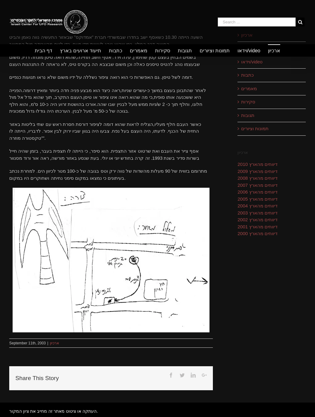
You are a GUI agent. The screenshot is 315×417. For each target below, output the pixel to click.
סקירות (248, 101)
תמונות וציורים (255, 128)
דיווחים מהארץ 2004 (257, 205)
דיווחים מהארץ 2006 (257, 191)
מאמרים (249, 88)
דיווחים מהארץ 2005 (257, 199)
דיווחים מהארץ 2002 (257, 219)
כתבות (247, 75)
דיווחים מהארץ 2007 (257, 185)
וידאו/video (251, 61)
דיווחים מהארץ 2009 (257, 171)
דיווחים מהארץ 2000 (257, 233)
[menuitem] (47, 50)
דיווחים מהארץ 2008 (257, 178)
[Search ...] (257, 22)
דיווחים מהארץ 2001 (257, 226)
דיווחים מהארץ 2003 (257, 212)
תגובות (247, 115)
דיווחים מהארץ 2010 (257, 164)
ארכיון (54, 343)
